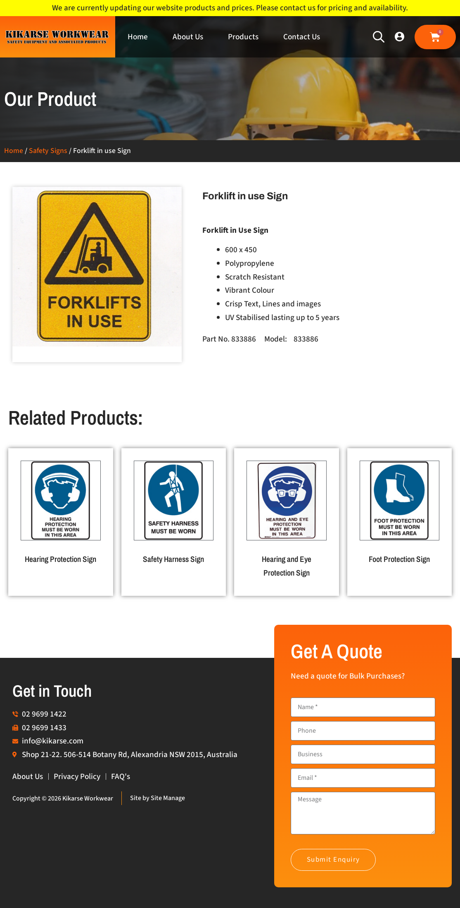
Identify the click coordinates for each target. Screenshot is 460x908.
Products (243, 37)
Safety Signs (48, 151)
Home (138, 37)
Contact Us (301, 37)
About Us (188, 37)
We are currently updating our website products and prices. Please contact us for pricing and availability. (230, 8)
